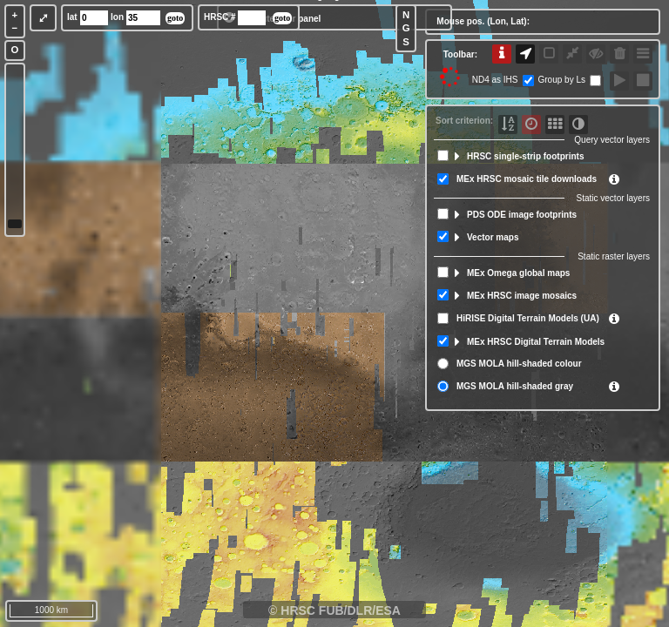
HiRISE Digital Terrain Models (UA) (527, 318)
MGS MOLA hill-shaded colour (519, 363)
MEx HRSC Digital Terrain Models (536, 342)
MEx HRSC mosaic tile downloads (526, 179)
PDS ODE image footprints (522, 214)
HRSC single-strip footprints (525, 156)
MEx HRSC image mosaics (522, 295)
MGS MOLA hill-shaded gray (514, 386)
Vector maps (492, 237)
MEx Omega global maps (518, 273)
